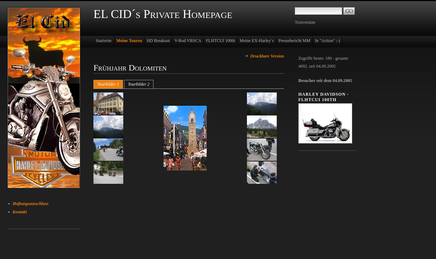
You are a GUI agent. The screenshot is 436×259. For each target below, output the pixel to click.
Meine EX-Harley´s (257, 40)
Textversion (305, 22)
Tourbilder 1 (108, 84)
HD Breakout (158, 40)
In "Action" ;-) (327, 40)
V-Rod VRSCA (187, 40)
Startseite (104, 40)
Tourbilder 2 (139, 84)
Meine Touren (129, 40)
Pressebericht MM (294, 40)
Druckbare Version (267, 56)
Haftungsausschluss (31, 203)
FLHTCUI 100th (220, 40)
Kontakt (20, 211)
